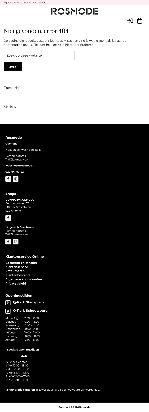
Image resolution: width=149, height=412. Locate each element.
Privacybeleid (15, 283)
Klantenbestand (17, 275)
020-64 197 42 (14, 171)
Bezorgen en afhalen (21, 263)
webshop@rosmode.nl (20, 165)
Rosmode (84, 407)
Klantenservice (16, 267)
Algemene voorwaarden (23, 279)
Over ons (11, 143)
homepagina (13, 45)
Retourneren (15, 271)
